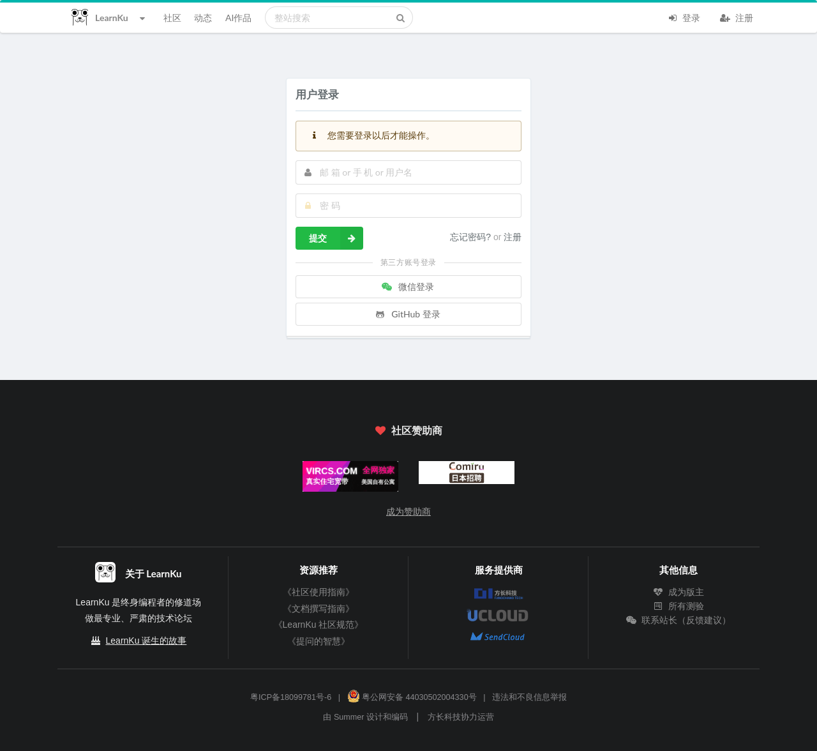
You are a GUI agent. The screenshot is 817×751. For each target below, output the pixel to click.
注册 (736, 16)
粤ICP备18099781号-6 (290, 697)
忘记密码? (471, 237)
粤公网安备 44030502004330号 (412, 697)
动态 (203, 17)
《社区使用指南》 (318, 592)
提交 (336, 238)
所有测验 (678, 606)
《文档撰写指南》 (318, 608)
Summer (349, 717)
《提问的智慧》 (318, 641)
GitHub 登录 (407, 313)
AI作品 (238, 17)
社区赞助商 (408, 430)
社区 (172, 17)
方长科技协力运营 (461, 717)
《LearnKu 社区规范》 (319, 624)
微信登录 (407, 286)
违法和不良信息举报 (529, 697)
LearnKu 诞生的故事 (146, 640)
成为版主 (678, 592)
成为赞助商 (408, 511)
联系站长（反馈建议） (678, 620)
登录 (683, 16)
